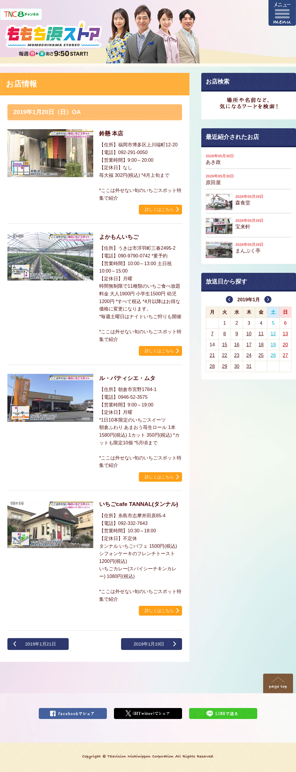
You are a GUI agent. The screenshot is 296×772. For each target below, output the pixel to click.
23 (236, 355)
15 (224, 344)
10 (249, 333)
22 (224, 355)
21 (212, 355)
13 (285, 333)
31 (249, 366)
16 (236, 344)
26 (273, 355)
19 (273, 344)
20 (285, 344)
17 (249, 344)
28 (212, 366)
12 (273, 333)
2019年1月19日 (148, 643)
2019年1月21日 (40, 643)
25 (261, 355)
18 (261, 344)
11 (261, 333)
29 (224, 366)
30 (236, 366)
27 (285, 355)
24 (249, 355)
